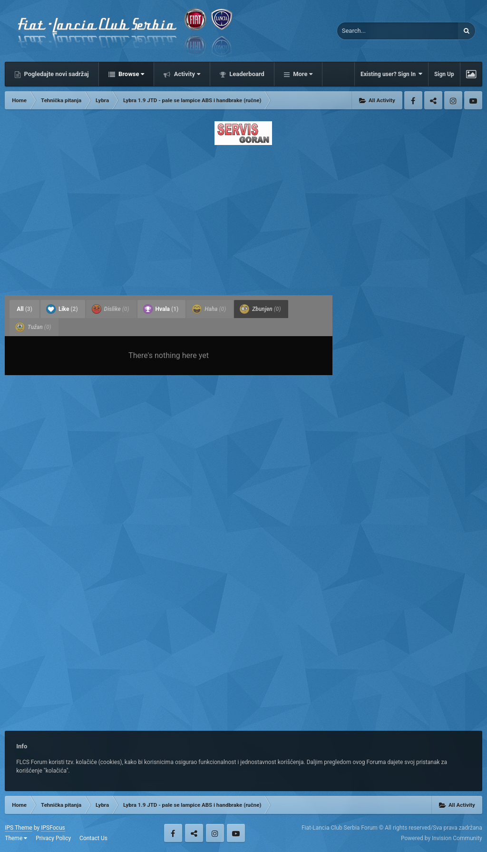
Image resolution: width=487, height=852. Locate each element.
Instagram (453, 100)
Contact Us (93, 838)
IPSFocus (53, 827)
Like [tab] (62, 309)
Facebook (413, 100)
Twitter (433, 100)
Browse (131, 73)
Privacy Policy (53, 838)
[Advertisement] (243, 217)
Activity (186, 73)
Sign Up (444, 74)
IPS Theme (18, 827)
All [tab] (24, 309)
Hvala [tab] (161, 309)
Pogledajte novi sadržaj (55, 73)
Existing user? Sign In (391, 73)
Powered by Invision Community (441, 838)
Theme (16, 838)
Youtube (473, 100)
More (302, 73)
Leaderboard (246, 73)
